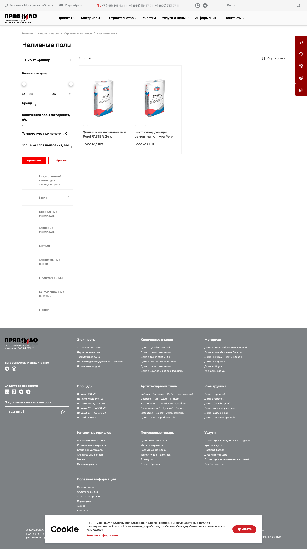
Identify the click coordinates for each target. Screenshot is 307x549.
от (23, 94)
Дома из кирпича (214, 361)
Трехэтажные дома (88, 356)
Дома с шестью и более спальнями (162, 371)
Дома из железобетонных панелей (225, 347)
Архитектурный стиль (159, 386)
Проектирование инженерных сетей (226, 459)
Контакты (235, 18)
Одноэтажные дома (89, 347)
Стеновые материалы (90, 450)
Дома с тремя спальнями (156, 356)
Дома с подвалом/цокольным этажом (100, 361)
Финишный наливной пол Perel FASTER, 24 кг (104, 134)
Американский (175, 412)
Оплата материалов (89, 496)
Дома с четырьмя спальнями (158, 361)
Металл (81, 459)
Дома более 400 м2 (89, 417)
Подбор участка (214, 464)
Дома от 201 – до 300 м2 (91, 408)
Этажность (86, 340)
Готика (180, 408)
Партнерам (84, 501)
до (54, 94)
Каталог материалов (94, 433)
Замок (159, 412)
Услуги (210, 433)
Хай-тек (145, 394)
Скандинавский (150, 408)
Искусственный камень (91, 440)
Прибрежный (166, 417)
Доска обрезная (150, 464)
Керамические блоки (153, 450)
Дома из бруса (213, 366)
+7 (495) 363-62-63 (114, 5)
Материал (212, 340)
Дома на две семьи (216, 412)
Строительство (123, 18)
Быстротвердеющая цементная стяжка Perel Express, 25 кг (153, 136)
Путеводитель (85, 487)
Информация (207, 18)
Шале (164, 398)
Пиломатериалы (87, 464)
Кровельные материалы (91, 445)
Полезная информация (96, 479)
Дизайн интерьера (215, 454)
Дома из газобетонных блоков (223, 352)
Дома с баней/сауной (217, 403)
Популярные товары (157, 433)
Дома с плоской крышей (219, 417)
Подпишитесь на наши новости (28, 402)
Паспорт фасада (214, 450)
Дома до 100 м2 (86, 394)
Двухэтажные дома (88, 352)
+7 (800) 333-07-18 (167, 5)
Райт (170, 394)
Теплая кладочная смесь (156, 454)
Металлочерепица (152, 445)
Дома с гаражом (214, 398)
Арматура (147, 459)
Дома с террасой (214, 394)
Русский (168, 408)
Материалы (92, 18)
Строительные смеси (90, 454)
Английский (165, 403)
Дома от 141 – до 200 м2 (91, 403)
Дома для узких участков (219, 408)
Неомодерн (148, 403)
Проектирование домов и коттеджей (227, 440)
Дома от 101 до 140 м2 (90, 398)
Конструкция (215, 386)
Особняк (180, 403)
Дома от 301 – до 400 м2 (91, 412)
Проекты (66, 18)
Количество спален (157, 340)
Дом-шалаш (148, 417)
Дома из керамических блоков (223, 356)
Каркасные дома (214, 371)
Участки (149, 18)
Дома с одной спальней (155, 347)
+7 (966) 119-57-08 (141, 5)
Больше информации (102, 535)
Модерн (175, 398)
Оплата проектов (87, 491)
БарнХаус (158, 394)
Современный (149, 398)
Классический (184, 394)
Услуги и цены (175, 18)
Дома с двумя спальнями (156, 352)
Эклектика (147, 412)
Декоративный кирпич (154, 440)
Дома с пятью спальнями (156, 366)
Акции (81, 505)
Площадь (84, 386)
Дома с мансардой (88, 366)
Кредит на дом (213, 445)
